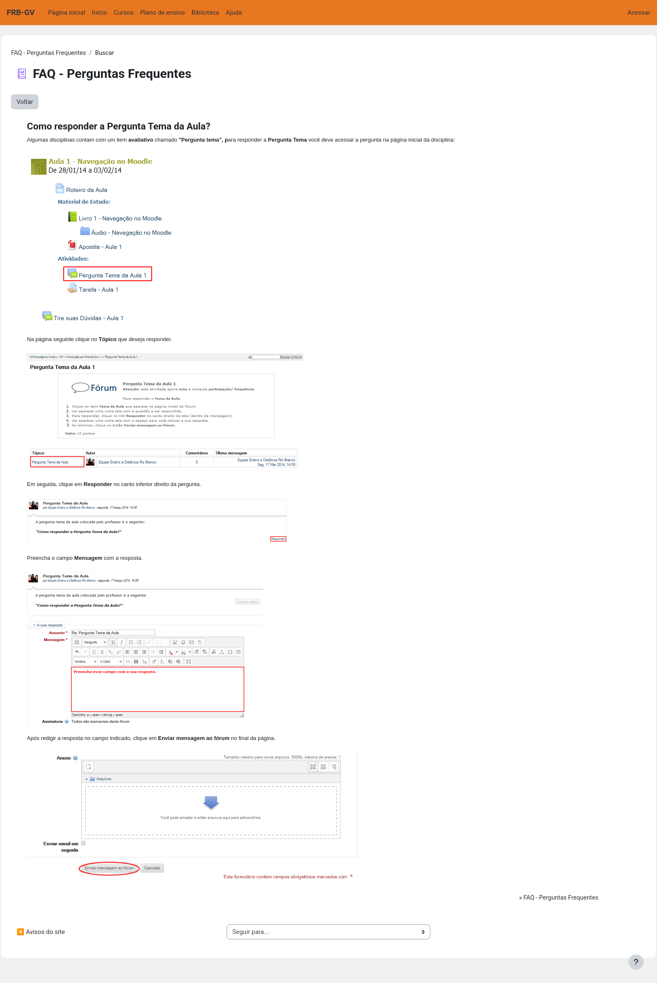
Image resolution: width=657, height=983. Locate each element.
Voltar (43, 102)
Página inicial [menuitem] (66, 12)
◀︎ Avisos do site (59, 937)
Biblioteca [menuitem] (205, 12)
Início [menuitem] (99, 12)
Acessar (639, 12)
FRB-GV (21, 12)
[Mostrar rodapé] (636, 962)
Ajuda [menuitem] (234, 12)
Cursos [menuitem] (124, 12)
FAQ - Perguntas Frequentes (68, 53)
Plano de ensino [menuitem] (162, 12)
